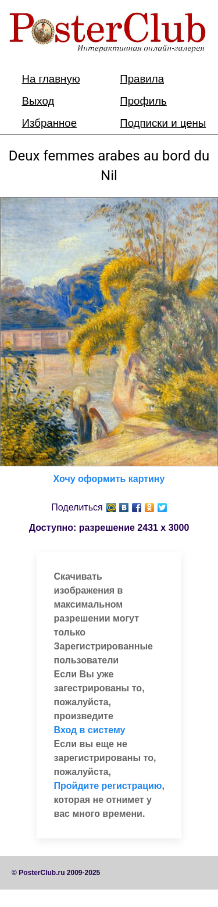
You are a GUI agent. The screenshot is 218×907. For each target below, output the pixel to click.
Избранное (49, 123)
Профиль (143, 101)
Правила (142, 79)
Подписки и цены (163, 123)
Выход (38, 101)
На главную (51, 79)
